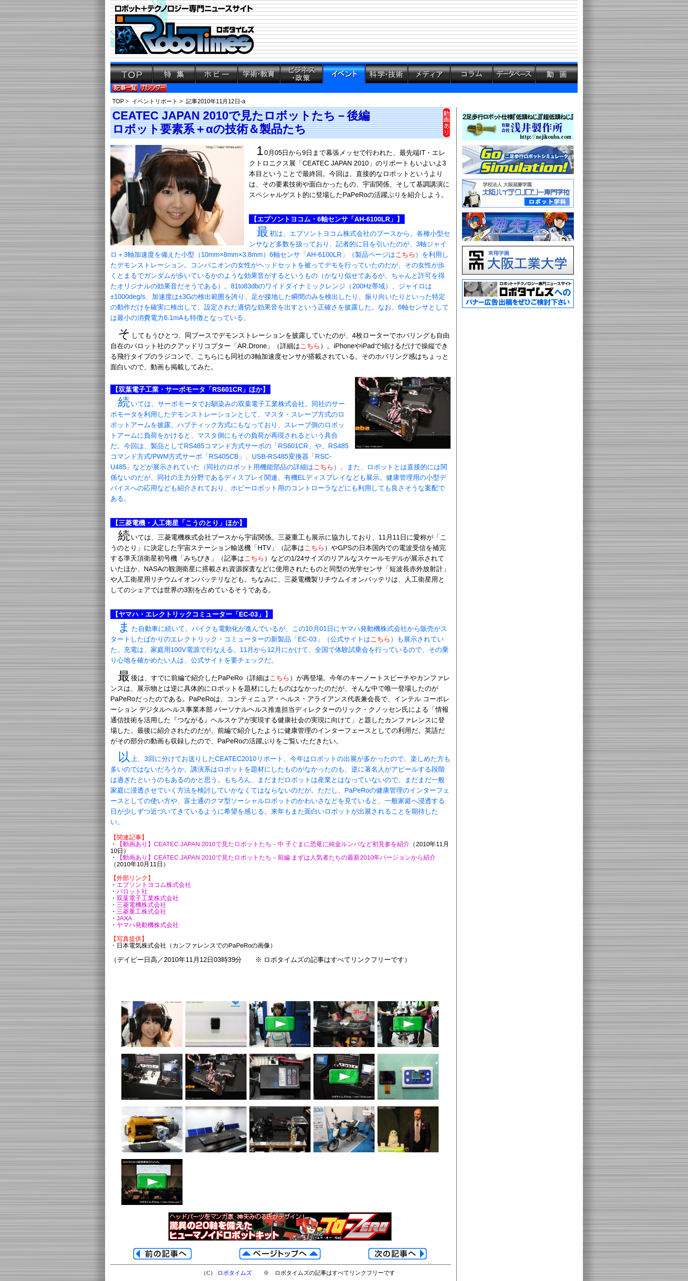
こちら (405, 254)
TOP (118, 101)
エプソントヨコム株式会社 (154, 884)
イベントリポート (155, 101)
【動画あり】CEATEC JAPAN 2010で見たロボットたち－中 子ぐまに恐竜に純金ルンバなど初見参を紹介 (263, 844)
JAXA (124, 918)
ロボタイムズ (234, 1273)
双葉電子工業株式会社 (148, 898)
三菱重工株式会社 (141, 911)
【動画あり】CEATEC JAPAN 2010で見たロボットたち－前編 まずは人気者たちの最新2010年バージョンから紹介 (276, 857)
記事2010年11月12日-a (215, 101)
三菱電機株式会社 (141, 904)
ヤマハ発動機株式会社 (148, 924)
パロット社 (132, 891)
